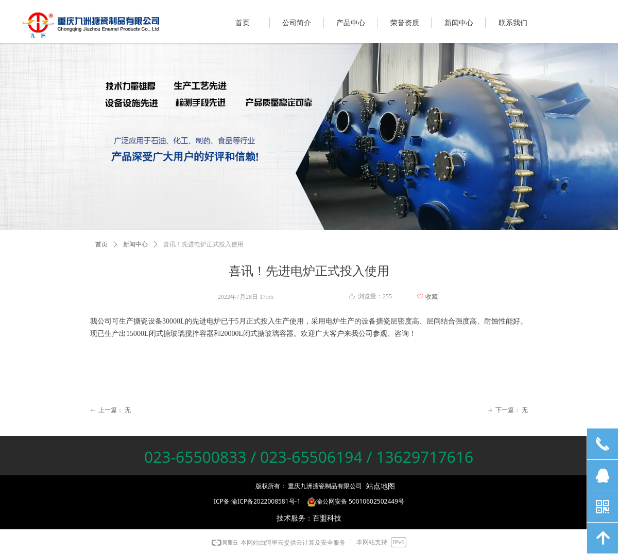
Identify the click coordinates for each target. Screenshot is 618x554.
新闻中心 (135, 244)
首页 (101, 244)
